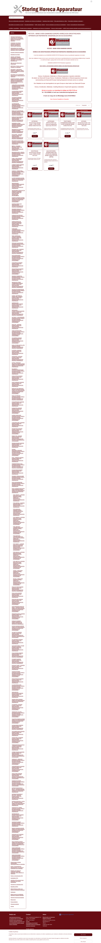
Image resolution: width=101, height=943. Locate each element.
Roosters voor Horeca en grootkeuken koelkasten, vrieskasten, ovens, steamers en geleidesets (17, 872)
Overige (12, 906)
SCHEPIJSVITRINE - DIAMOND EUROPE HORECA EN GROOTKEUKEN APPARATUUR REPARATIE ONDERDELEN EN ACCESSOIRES (18, 674)
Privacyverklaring (14, 902)
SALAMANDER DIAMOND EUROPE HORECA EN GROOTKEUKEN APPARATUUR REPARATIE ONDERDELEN (17, 641)
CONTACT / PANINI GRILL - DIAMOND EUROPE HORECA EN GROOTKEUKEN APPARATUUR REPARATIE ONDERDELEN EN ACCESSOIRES (18, 173)
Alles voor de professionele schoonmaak (16, 64)
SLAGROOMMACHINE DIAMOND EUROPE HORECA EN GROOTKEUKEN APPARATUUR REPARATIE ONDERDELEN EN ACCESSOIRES (18, 687)
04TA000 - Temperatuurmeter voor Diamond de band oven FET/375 (84, 123)
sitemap (59, 940)
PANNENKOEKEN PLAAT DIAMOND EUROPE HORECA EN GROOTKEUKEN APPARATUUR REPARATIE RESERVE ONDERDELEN (18, 465)
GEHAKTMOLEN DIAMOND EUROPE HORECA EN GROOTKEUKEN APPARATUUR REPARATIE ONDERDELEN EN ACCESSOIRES (17, 271)
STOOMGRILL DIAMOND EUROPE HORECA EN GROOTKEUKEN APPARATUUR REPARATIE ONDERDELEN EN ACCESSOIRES (17, 707)
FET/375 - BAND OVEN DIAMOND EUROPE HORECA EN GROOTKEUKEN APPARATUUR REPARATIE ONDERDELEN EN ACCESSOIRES (18, 581)
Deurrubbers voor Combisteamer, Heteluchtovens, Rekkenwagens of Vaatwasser (18, 75)
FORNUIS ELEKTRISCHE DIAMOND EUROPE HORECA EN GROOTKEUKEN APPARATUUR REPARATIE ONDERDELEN (18, 217)
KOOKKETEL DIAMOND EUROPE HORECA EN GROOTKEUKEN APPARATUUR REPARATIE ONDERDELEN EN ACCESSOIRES (17, 411)
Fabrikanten (13, 892)
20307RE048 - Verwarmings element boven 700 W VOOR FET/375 (35, 153)
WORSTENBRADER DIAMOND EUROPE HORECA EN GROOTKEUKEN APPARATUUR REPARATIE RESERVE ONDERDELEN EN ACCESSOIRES (18, 850)
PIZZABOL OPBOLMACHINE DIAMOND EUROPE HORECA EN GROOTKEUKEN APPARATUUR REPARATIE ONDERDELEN (18, 478)
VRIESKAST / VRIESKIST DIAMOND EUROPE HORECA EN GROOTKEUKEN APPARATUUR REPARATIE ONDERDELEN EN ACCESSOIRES (18, 762)
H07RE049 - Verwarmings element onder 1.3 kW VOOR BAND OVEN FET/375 (35, 123)
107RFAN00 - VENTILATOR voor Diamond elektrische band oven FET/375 (51, 123)
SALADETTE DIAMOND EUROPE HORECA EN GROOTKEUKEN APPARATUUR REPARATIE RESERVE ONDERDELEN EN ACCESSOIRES (18, 635)
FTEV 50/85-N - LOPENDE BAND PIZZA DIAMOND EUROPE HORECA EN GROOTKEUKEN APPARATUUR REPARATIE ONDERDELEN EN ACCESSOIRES (18, 546)
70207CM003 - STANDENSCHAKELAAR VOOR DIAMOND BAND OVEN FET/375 (68, 123)
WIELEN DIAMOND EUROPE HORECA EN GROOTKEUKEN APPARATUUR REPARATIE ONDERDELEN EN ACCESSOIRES (18, 830)
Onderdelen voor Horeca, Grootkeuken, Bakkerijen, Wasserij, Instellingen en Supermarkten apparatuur (16, 44)
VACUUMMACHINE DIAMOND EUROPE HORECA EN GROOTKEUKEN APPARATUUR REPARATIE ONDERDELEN (18, 733)
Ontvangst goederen (15, 904)
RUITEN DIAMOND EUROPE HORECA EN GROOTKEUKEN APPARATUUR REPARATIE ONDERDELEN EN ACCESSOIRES (18, 628)
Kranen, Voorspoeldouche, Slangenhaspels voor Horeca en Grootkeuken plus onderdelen (17, 867)
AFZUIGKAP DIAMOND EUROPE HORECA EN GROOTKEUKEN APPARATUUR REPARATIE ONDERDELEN (17, 99)
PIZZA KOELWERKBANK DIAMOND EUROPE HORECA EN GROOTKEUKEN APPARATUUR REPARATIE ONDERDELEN (18, 484)
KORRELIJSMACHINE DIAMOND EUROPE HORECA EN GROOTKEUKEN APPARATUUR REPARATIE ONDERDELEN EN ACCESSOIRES (18, 418)
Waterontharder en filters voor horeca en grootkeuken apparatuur (18, 889)
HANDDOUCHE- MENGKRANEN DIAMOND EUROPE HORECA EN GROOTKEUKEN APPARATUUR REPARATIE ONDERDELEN (17, 305)
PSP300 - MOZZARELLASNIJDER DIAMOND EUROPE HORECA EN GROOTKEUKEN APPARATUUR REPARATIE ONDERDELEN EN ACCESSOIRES (18, 452)
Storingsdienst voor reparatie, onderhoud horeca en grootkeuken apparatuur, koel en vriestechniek (18, 49)
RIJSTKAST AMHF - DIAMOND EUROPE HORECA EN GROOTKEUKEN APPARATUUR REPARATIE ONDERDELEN (18, 667)
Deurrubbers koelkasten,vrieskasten (75, 21)
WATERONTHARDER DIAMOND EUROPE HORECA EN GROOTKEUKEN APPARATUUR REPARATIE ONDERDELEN (18, 824)
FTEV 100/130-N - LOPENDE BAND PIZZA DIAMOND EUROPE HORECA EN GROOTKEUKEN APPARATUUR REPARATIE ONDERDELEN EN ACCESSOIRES (18, 530)
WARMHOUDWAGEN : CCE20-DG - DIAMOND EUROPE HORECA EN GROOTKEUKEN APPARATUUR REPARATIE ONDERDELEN (18, 803)
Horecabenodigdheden (29, 24)
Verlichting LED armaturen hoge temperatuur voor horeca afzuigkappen (17, 881)
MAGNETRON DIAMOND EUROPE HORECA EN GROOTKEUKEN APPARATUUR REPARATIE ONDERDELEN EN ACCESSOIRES (17, 431)
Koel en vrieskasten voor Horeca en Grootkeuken (56, 24)
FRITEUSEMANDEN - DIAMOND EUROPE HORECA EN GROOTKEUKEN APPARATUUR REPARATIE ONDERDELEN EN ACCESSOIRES (18, 258)
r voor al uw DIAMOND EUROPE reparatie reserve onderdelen (16, 921)
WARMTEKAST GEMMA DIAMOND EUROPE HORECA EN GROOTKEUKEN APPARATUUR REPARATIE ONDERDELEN (18, 809)
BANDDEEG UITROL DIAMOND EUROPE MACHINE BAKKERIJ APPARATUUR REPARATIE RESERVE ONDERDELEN (18, 125)
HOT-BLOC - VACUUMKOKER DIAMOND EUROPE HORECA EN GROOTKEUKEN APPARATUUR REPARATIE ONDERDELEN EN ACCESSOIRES (18, 320)
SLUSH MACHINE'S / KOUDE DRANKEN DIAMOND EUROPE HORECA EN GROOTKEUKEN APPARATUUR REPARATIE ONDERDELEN (18, 648)
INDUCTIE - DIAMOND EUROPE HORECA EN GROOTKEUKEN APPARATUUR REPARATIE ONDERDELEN (17, 326)
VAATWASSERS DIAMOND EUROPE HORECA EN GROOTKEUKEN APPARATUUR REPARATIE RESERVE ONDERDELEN (17, 727)
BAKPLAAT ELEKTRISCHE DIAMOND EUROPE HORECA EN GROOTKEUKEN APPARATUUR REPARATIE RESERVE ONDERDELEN (18, 112)
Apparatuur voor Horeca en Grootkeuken (33, 21)
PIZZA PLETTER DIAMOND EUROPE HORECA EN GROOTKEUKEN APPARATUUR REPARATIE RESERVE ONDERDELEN (17, 589)
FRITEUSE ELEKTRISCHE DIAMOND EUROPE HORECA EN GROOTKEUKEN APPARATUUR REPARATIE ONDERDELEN (18, 245)
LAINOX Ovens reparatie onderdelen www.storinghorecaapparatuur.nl (77, 28)
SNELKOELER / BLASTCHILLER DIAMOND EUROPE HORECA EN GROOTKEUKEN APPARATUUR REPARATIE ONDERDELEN (17, 695)
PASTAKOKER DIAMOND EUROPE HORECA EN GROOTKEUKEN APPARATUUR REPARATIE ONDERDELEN (17, 472)
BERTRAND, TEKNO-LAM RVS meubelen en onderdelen (17, 67)
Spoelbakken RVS (14, 878)
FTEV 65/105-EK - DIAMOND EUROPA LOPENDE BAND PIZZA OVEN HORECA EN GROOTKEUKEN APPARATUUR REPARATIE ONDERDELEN (18, 512)
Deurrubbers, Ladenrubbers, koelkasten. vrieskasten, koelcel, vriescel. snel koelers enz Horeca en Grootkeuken (17, 71)
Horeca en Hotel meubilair (56, 28)
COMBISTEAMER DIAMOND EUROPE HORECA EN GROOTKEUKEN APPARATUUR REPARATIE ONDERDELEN (18, 166)
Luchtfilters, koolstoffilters (14, 28)
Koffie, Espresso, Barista (40, 24)
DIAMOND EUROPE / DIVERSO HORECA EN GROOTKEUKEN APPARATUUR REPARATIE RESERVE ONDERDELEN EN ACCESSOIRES (17, 80)
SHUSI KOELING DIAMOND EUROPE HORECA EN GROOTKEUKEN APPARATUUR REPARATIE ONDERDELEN (17, 680)
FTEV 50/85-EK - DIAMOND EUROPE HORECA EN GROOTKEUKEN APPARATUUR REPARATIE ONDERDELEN (19, 505)
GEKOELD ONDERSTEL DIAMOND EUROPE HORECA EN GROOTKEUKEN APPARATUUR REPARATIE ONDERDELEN (18, 278)
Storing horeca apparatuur (66, 915)
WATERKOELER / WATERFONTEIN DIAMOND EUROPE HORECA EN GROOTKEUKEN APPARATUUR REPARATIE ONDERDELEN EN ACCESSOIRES (18, 816)
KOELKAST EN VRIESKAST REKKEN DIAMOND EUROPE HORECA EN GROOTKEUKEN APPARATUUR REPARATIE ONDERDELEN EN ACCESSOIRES (18, 391)
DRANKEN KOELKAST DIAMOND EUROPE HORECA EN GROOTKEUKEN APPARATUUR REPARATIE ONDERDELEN (18, 211)
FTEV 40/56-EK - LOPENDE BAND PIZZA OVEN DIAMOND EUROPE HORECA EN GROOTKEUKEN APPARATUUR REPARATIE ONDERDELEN (19, 497)
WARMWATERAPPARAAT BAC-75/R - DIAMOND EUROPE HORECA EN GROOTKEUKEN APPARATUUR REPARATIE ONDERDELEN (17, 797)
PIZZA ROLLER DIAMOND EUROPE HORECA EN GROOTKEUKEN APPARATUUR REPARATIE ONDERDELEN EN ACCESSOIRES (17, 602)
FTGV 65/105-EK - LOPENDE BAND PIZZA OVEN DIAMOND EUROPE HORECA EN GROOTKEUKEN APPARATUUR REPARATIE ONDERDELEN (18, 538)
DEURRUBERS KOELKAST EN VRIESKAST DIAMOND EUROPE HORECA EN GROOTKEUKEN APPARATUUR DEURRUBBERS (18, 193)
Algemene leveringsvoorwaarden (17, 897)
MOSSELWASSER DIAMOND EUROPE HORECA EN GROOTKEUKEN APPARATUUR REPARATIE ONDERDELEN (18, 445)
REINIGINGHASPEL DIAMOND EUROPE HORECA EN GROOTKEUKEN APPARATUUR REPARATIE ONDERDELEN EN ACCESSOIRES (18, 616)
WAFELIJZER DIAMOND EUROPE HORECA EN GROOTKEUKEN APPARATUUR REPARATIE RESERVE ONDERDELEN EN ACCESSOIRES (18, 776)
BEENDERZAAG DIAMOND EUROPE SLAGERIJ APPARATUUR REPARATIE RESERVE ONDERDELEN (17, 131)
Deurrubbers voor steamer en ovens (16, 24)
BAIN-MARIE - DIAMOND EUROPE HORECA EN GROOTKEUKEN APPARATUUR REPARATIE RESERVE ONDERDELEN (17, 136)
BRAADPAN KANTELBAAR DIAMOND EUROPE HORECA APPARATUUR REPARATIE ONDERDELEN (18, 142)
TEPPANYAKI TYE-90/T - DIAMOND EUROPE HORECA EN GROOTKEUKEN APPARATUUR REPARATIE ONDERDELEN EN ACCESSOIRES (18, 714)
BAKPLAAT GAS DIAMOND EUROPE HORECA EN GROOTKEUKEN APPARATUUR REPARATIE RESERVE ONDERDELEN (17, 119)
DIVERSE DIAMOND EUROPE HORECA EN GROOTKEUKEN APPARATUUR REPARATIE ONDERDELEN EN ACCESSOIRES (18, 199)
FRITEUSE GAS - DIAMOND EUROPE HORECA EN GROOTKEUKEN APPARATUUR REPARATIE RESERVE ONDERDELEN (18, 251)
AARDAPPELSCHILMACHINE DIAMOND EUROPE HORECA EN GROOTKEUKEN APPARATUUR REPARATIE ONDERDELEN (18, 87)
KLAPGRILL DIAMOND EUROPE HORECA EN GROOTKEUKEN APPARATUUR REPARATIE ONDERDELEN (17, 352)
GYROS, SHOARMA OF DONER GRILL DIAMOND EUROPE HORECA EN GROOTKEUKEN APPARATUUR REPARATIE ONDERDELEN (17, 298)
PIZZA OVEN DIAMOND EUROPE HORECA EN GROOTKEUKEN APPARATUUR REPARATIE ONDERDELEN (17, 595)
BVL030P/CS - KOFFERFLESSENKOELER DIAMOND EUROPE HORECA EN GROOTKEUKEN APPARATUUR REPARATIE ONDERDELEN (18, 371)
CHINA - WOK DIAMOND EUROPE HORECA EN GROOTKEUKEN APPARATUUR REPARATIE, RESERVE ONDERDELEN (17, 160)
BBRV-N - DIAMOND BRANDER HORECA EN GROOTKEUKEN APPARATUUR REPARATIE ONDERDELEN (17, 148)
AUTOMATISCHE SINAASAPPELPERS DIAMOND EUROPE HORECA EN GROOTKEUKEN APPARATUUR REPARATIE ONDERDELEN (18, 106)
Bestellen (35, 136)
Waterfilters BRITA (14, 886)
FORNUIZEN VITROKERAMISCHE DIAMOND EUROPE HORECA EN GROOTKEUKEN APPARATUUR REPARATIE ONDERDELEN (18, 231)
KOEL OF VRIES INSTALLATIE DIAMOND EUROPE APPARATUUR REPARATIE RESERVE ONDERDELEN (18, 347)
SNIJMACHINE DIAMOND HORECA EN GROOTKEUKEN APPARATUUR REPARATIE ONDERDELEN (18, 701)
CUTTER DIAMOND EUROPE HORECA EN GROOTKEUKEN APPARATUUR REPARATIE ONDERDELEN (18, 180)
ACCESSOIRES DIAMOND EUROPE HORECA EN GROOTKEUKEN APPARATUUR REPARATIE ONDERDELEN (17, 93)
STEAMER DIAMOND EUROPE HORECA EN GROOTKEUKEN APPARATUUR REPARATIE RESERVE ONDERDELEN (17, 661)
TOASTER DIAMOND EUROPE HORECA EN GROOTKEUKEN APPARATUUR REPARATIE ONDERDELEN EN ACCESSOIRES (18, 721)
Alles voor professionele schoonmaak (16, 21)
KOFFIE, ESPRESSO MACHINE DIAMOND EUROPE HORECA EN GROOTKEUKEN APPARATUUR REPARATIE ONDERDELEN (18, 364)
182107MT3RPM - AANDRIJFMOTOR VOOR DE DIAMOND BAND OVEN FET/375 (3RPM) (51, 154)
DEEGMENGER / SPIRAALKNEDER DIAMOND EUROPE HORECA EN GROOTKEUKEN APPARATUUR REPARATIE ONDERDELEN (18, 186)
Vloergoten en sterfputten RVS (17, 884)
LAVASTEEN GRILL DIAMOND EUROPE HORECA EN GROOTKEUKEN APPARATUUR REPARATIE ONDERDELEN (18, 424)
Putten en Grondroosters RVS (17, 875)
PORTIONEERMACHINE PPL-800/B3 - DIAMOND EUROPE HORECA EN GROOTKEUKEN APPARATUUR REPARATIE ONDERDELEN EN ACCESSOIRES (18, 609)
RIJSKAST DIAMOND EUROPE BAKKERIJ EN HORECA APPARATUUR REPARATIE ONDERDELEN (17, 623)
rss (62, 940)
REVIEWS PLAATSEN (15, 54)
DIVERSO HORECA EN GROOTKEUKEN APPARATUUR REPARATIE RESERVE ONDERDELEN (17, 205)
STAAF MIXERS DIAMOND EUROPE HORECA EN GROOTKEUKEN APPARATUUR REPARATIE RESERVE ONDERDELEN (17, 655)
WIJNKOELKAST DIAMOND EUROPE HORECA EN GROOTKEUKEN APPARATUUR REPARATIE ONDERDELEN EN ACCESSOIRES (17, 837)
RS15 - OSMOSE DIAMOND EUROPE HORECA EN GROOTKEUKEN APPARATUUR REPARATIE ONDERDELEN (17, 459)
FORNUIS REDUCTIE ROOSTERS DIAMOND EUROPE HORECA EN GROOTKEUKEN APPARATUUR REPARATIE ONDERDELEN (17, 224)
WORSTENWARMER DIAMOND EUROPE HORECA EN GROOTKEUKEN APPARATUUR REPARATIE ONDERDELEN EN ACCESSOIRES (18, 858)
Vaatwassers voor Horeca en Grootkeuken (41, 28)
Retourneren (13, 899)
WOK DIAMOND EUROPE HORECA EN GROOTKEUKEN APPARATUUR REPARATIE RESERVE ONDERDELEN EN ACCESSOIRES (18, 843)
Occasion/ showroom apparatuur (17, 52)
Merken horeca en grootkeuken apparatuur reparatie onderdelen (17, 895)
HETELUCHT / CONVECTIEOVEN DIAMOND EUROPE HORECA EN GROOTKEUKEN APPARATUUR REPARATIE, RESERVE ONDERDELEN (18, 313)
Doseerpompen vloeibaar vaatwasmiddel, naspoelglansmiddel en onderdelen (18, 863)
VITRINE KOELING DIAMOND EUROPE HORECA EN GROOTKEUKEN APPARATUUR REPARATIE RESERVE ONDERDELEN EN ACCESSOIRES (18, 755)
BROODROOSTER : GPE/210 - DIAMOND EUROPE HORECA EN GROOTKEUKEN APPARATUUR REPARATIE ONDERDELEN (18, 154)
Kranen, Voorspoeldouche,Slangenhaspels (75, 24)
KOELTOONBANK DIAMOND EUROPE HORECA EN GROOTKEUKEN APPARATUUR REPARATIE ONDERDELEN (18, 384)
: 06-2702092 (34, 923)
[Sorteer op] (85, 105)
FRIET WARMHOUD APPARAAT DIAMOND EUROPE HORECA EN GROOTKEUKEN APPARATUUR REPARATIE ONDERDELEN (17, 238)
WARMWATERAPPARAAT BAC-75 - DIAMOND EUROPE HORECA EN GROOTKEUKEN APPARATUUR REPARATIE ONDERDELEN (18, 790)
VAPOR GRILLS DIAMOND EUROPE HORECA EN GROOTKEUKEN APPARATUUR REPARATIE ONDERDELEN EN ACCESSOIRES (17, 740)
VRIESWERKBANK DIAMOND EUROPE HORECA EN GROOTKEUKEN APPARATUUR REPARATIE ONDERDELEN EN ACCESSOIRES (18, 769)
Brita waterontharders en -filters (60, 21)
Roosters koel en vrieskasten (26, 28)
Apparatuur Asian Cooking (48, 21)
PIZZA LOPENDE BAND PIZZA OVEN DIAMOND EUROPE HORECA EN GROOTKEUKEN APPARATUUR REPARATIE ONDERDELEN (18, 490)
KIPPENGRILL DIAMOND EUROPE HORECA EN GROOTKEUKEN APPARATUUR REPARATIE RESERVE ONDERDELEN (17, 358)
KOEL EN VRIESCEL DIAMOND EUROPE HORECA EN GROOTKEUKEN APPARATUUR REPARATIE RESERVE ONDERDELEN (18, 397)
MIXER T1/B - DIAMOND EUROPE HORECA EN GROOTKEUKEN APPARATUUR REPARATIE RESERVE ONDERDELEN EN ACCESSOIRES (18, 439)
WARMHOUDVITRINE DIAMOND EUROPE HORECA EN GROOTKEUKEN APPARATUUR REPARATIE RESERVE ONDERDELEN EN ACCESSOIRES (18, 783)
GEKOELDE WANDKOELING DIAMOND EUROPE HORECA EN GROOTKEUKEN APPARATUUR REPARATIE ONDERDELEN (18, 291)
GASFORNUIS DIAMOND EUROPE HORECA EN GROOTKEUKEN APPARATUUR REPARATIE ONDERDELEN (17, 264)
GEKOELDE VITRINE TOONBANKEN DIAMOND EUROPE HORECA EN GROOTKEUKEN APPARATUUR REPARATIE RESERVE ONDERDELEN (17, 285)
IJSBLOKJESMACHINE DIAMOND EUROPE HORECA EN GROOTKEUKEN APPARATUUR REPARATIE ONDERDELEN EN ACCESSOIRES (18, 333)
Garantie (28, 921)
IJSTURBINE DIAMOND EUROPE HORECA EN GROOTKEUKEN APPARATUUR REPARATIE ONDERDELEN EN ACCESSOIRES (17, 340)
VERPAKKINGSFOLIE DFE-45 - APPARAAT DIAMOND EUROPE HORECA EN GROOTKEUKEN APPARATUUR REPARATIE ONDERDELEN (18, 747)
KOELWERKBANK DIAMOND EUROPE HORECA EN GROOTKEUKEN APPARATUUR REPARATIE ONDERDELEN (18, 404)
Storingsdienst (29, 923)
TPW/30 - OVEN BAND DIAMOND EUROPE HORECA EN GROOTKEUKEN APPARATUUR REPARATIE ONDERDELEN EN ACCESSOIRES (18, 573)
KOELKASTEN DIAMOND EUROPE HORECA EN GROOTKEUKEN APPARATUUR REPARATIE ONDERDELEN (17, 378)
